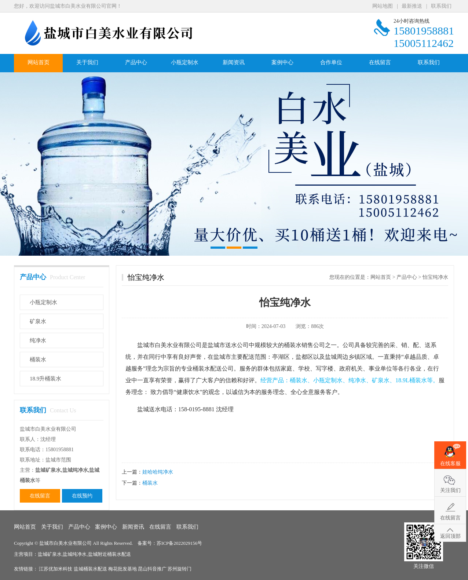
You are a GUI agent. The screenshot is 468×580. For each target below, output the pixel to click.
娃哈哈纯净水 (157, 472)
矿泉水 (38, 321)
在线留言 (380, 62)
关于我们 (87, 62)
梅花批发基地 (123, 569)
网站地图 (382, 6)
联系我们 (441, 6)
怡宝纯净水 (435, 277)
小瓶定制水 (184, 62)
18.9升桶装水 (45, 379)
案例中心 (282, 62)
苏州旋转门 (179, 569)
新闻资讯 (234, 62)
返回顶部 (450, 536)
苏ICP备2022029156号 (179, 543)
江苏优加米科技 (56, 569)
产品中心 (136, 62)
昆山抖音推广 (153, 569)
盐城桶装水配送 (91, 569)
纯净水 (38, 340)
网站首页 (39, 62)
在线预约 (82, 496)
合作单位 (331, 62)
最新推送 (412, 6)
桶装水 (38, 359)
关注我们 (450, 490)
